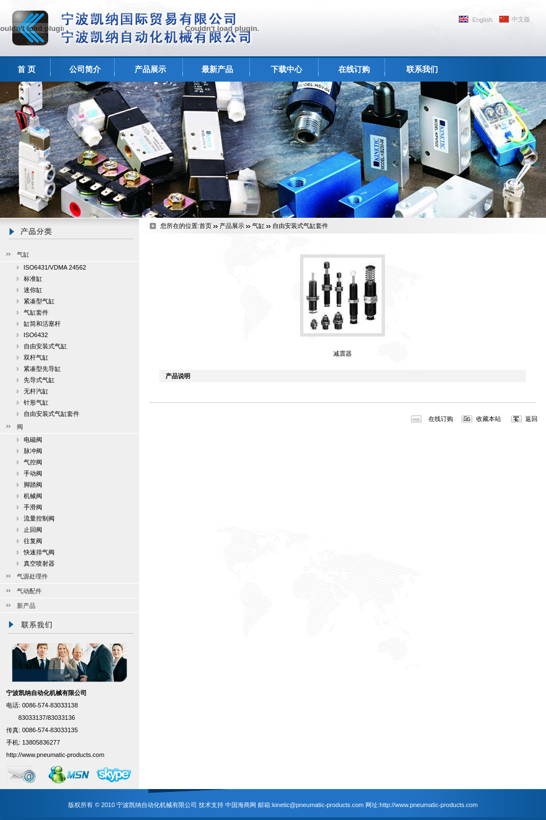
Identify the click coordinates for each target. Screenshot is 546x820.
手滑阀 (33, 507)
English (482, 19)
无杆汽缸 (36, 391)
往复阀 (33, 540)
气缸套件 (36, 312)
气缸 (23, 254)
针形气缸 (36, 402)
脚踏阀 (33, 484)
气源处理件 (32, 576)
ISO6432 (36, 334)
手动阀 (33, 473)
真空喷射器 (39, 563)
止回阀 (33, 529)
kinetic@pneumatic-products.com (318, 804)
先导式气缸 (39, 380)
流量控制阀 (39, 518)
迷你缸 (33, 289)
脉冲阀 (33, 450)
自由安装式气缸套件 (51, 413)
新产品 (26, 605)
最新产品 (217, 69)
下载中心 (286, 69)
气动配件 (29, 591)
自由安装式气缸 (45, 346)
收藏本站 (488, 418)
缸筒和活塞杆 (42, 323)
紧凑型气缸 (39, 301)
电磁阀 (33, 439)
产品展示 (150, 69)
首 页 (26, 69)
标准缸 (33, 278)
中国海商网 (240, 804)
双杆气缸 (36, 357)
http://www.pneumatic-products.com (55, 754)
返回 (531, 418)
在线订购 (354, 69)
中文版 (521, 19)
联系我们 (422, 69)
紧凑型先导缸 (42, 368)
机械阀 (33, 495)
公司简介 (85, 69)
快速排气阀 (39, 552)
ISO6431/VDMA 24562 (55, 267)
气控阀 (33, 462)
